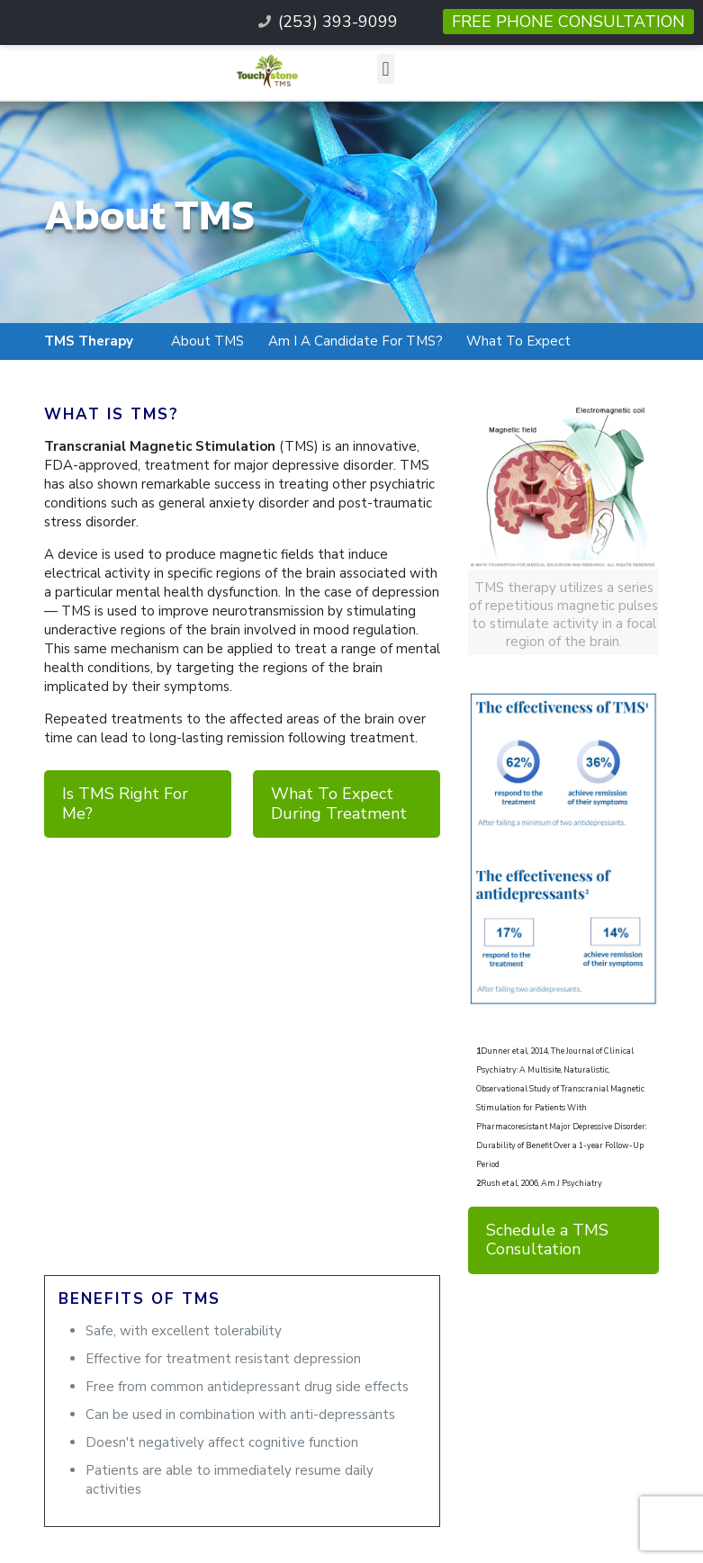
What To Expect (518, 341)
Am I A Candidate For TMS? (355, 341)
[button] (385, 69)
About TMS (207, 341)
